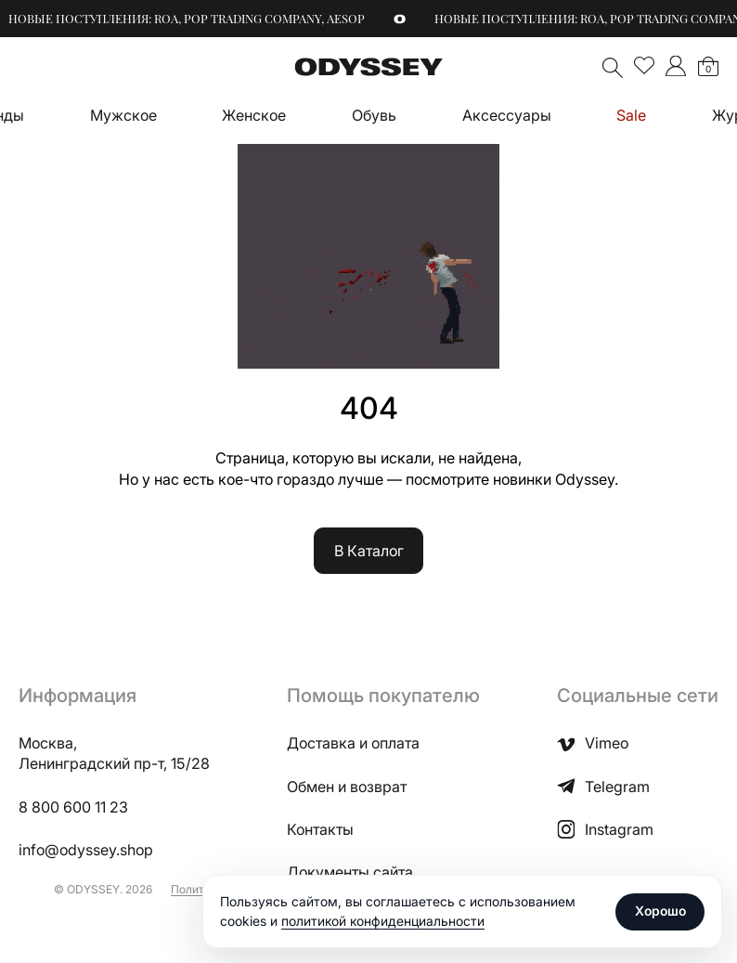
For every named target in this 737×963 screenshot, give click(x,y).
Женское (254, 115)
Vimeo (592, 743)
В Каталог (369, 550)
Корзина (708, 68)
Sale (631, 115)
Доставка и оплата (353, 743)
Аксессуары (506, 115)
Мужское (123, 115)
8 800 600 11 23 (73, 807)
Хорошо (660, 910)
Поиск (612, 68)
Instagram (605, 829)
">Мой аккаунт (676, 66)
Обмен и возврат (347, 786)
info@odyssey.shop (86, 849)
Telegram (603, 786)
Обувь (374, 115)
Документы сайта (350, 872)
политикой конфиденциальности (383, 921)
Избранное (644, 66)
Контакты (320, 829)
